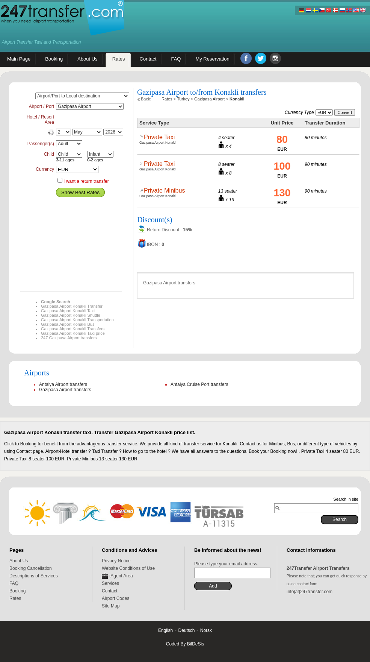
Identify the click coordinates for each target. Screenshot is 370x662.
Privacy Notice (116, 560)
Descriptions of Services (33, 575)
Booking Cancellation (30, 568)
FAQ (13, 583)
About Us (18, 560)
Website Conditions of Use (128, 568)
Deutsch (186, 630)
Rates (15, 598)
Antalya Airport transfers (63, 384)
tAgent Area (121, 575)
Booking (17, 591)
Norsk (206, 630)
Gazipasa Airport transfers (65, 389)
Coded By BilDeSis (185, 644)
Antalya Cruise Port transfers (199, 384)
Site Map (110, 606)
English (165, 630)
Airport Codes (115, 598)
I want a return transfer (86, 181)
